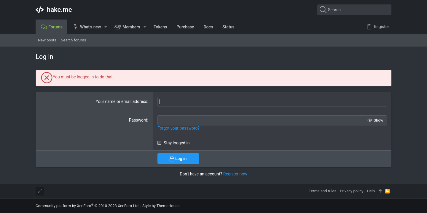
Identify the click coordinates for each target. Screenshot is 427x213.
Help (371, 191)
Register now (235, 174)
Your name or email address (121, 101)
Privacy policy (351, 191)
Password (138, 120)
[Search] (354, 9)
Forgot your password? (178, 128)
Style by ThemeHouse (160, 206)
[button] (105, 27)
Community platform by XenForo (87, 206)
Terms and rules (322, 191)
